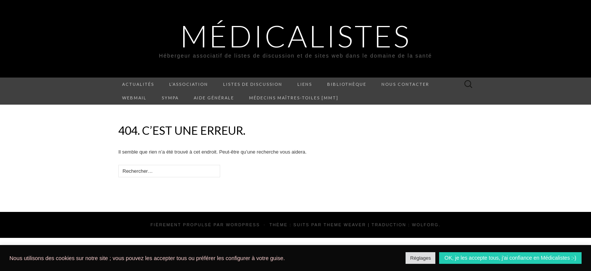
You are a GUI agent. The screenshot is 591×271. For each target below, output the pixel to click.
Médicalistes (295, 36)
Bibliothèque (346, 84)
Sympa (170, 97)
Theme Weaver (344, 224)
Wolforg (425, 224)
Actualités (138, 84)
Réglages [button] (420, 258)
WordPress (243, 224)
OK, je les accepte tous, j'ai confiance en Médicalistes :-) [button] (510, 258)
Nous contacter (405, 84)
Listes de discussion (252, 84)
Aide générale (214, 97)
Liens (304, 84)
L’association (188, 84)
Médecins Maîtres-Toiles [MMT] (293, 97)
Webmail (134, 97)
